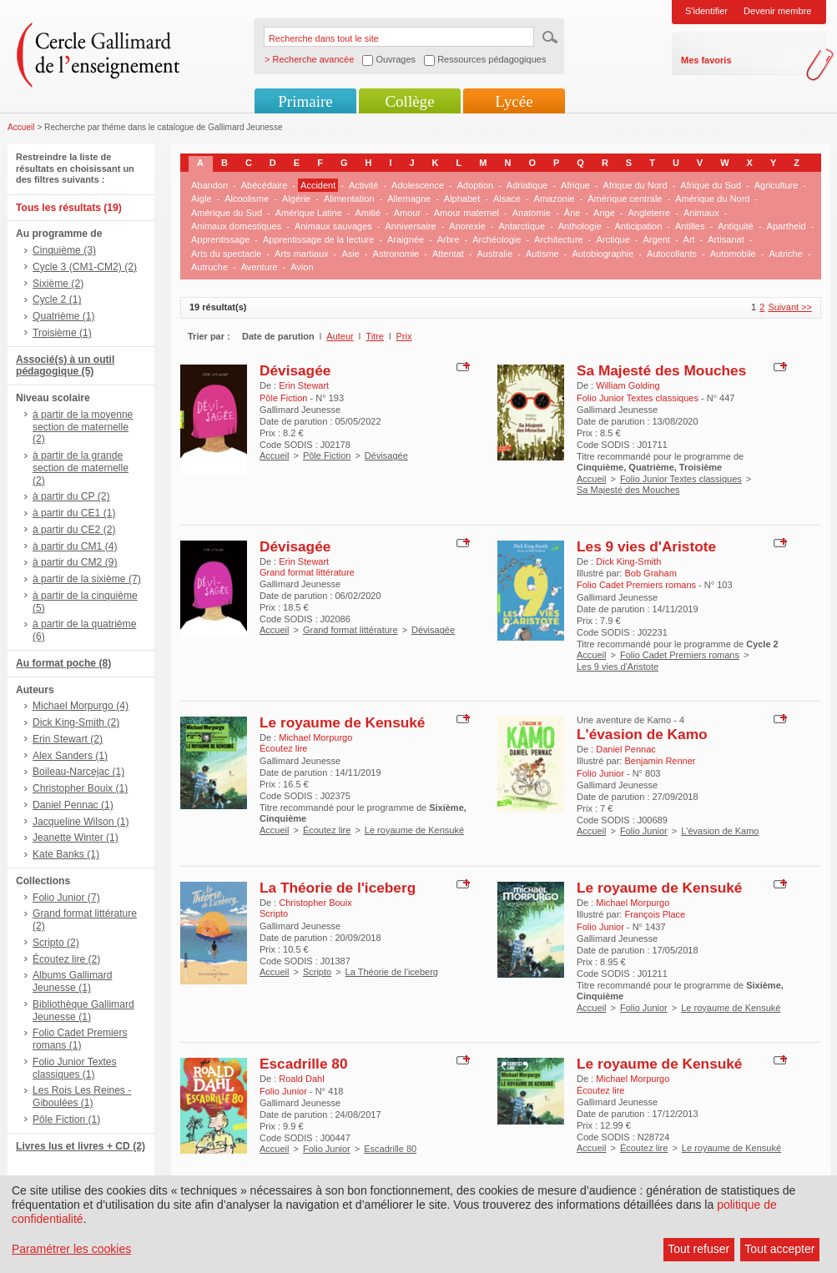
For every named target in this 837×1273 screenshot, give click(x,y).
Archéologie (496, 239)
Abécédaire (264, 185)
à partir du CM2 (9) (75, 562)
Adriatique (527, 185)
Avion (301, 267)
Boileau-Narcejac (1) (78, 771)
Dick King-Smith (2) (76, 722)
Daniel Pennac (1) (73, 805)
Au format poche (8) (63, 663)
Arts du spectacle (226, 254)
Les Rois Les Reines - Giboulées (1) (82, 1096)
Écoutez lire (326, 830)
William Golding (627, 385)
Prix (404, 336)
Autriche (785, 254)
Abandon (209, 185)
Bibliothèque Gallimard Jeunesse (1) (83, 1011)
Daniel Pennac (626, 749)
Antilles (689, 226)
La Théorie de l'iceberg (338, 887)
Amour (407, 213)
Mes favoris (706, 60)
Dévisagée (295, 370)
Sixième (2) (58, 283)
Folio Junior (644, 831)
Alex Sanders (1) (70, 756)
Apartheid (786, 226)
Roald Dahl (301, 1079)
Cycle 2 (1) (57, 299)
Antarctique (521, 226)
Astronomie (396, 254)
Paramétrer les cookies (71, 1248)
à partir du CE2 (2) (74, 530)
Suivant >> (790, 307)
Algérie (296, 199)
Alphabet (462, 199)
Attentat (448, 254)
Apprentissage (220, 239)
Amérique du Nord (712, 199)
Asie (351, 254)
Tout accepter (779, 1248)
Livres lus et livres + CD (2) (80, 1146)
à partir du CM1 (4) (75, 546)
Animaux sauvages (333, 226)
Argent (656, 239)
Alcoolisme (246, 199)
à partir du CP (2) (71, 496)
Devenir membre (777, 11)
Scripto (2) (56, 942)
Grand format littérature (350, 630)
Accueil (21, 127)
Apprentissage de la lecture (318, 239)
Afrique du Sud (710, 185)
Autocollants (672, 254)
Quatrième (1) (64, 316)
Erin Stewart (304, 385)
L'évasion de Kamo (642, 734)
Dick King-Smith (628, 561)
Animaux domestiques (236, 226)
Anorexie (467, 226)
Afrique (575, 185)
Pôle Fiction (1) (66, 1119)
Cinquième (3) (64, 250)
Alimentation (349, 199)
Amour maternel (466, 213)
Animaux (701, 213)
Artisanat (726, 239)
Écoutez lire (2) (66, 959)
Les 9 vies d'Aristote (646, 546)
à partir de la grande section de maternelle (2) (81, 468)
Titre (375, 336)
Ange (604, 213)
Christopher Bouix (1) (80, 788)
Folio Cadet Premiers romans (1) (80, 1039)
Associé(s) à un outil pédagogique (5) (65, 366)
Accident (317, 185)
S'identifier (706, 11)
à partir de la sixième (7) (87, 579)
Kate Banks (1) (66, 854)
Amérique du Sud (226, 213)
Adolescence (417, 185)
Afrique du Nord (635, 185)
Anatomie (531, 213)
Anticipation (638, 226)
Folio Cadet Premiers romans (679, 655)
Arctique (612, 239)
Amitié (368, 213)
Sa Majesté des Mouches (661, 370)
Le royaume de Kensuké (342, 722)
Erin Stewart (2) (68, 739)
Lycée (513, 101)
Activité (363, 185)
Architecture (558, 239)
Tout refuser (698, 1248)
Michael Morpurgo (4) (81, 706)
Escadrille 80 (304, 1063)
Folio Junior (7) (66, 897)
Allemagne (409, 199)
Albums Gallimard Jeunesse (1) (72, 981)
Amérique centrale (624, 199)
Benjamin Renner (659, 761)
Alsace (507, 199)
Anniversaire (411, 226)
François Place (654, 914)
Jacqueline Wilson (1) (81, 822)
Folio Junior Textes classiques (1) (75, 1068)
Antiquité (736, 226)
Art (689, 239)
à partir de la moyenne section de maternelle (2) (83, 427)
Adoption (475, 185)
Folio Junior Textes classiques (681, 479)
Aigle (201, 199)
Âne (572, 213)
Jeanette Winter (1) (75, 837)
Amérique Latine (308, 213)
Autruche (209, 267)
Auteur (339, 336)
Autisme (542, 254)
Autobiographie (602, 254)
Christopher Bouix (315, 903)
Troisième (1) (62, 333)
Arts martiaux (302, 254)
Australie (495, 254)
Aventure (259, 267)
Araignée (405, 239)
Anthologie (580, 226)
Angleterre (649, 213)
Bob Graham (650, 573)
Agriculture (776, 185)
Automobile (733, 254)
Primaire (305, 101)
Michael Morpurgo (315, 737)
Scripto (317, 972)
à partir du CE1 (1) (74, 513)
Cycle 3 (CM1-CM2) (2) (85, 267)
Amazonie (554, 199)
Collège (409, 101)
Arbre (448, 239)
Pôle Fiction (326, 455)
